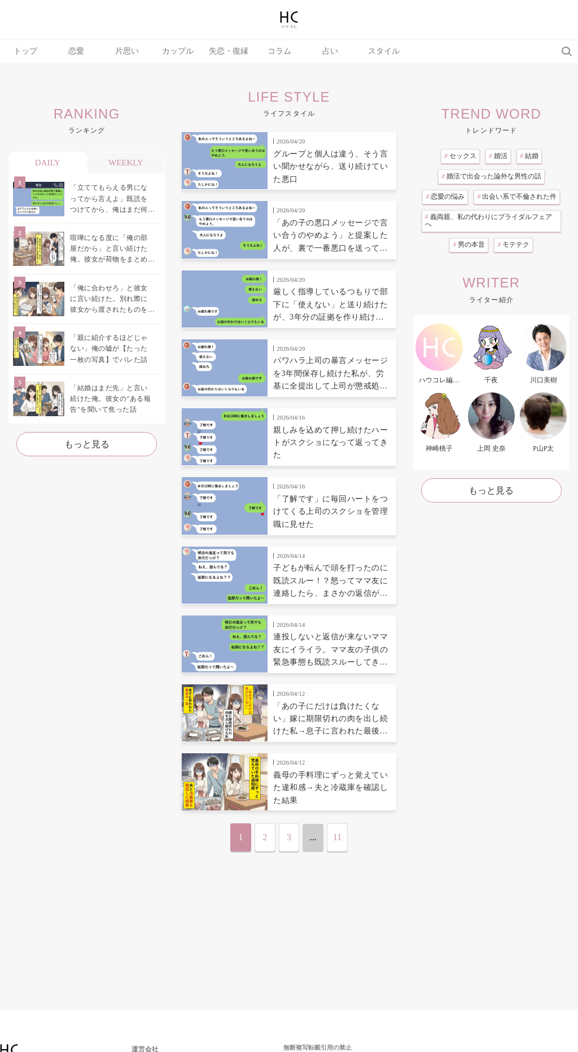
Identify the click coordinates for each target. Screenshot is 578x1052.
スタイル (384, 51)
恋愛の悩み (445, 196)
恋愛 (76, 51)
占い (330, 51)
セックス (460, 156)
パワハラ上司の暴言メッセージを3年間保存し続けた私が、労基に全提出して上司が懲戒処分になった (330, 374)
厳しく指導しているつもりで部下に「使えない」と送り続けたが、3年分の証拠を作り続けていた (330, 305)
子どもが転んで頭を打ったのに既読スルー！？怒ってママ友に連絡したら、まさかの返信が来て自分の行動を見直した (330, 582)
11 (337, 837)
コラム (279, 51)
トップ (25, 51)
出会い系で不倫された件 (517, 196)
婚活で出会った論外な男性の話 (491, 176)
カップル (178, 51)
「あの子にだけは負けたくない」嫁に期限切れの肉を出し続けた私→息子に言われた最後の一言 (330, 720)
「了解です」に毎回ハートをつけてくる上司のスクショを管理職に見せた (330, 512)
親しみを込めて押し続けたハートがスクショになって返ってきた (330, 443)
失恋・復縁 (228, 51)
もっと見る (87, 444)
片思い (127, 51)
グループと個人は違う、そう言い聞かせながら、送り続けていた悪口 (330, 167)
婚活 (498, 156)
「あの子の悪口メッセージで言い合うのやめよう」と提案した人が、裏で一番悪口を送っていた (330, 237)
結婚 (529, 156)
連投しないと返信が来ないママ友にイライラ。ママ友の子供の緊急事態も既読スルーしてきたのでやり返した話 (330, 650)
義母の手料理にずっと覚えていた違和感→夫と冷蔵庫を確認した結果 (330, 788)
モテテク (513, 244)
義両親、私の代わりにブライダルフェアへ (488, 221)
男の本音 (469, 244)
